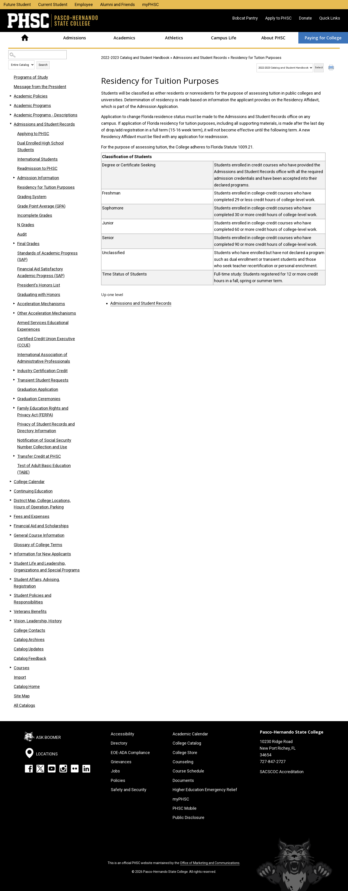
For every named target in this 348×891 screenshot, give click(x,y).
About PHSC (273, 38)
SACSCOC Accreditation (282, 771)
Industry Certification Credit (42, 370)
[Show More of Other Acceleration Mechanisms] (14, 313)
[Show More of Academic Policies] (10, 95)
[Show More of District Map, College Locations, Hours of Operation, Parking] (10, 500)
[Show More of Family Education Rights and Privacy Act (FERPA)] (14, 408)
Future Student (17, 4)
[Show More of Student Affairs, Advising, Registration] (10, 579)
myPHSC (150, 4)
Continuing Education (33, 491)
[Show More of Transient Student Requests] (14, 379)
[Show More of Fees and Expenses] (10, 516)
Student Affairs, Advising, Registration (37, 583)
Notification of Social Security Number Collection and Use (44, 443)
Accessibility (122, 733)
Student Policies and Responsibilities (32, 598)
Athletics (174, 38)
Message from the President (40, 86)
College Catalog (187, 743)
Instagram (63, 768)
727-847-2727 (272, 761)
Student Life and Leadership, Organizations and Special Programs (47, 566)
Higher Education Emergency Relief (205, 789)
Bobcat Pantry (245, 18)
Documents (183, 780)
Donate (305, 18)
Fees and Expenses (31, 516)
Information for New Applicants (42, 553)
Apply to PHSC (278, 18)
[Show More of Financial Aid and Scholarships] (10, 525)
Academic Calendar (190, 733)
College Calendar (29, 481)
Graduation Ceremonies (38, 398)
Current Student (52, 4)
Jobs (115, 771)
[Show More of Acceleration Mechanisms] (14, 303)
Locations (47, 754)
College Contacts (29, 630)
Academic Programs (32, 105)
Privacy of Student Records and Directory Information (46, 427)
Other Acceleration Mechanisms (46, 313)
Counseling (183, 761)
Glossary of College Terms (38, 544)
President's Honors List (38, 285)
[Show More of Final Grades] (14, 243)
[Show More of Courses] (10, 667)
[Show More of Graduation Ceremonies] (14, 398)
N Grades (25, 224)
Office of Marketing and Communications (210, 863)
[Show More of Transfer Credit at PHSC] (14, 456)
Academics (124, 38)
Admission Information (38, 177)
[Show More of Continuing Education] (10, 490)
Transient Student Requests (42, 380)
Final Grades (28, 243)
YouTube (51, 768)
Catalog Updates (29, 649)
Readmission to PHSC (37, 168)
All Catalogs (24, 705)
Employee (84, 4)
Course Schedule (188, 771)
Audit (22, 234)
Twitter (40, 768)
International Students (37, 159)
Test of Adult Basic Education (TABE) (44, 469)
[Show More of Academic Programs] (10, 105)
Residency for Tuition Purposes (46, 187)
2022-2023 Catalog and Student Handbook (135, 57)
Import (20, 677)
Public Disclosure (188, 817)
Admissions (74, 38)
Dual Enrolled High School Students (40, 146)
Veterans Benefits (30, 611)
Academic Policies (31, 96)
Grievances (121, 761)
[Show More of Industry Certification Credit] (14, 370)
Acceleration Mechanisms (41, 303)
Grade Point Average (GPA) (41, 206)
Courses (21, 667)
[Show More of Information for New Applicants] (10, 553)
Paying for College (323, 38)
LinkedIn (86, 768)
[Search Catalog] (37, 54)
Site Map (22, 696)
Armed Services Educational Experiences (42, 326)
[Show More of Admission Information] (14, 177)
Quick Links (329, 18)
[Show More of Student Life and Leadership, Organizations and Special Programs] (10, 563)
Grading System (31, 196)
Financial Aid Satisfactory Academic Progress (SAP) (41, 272)
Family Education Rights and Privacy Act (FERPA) (42, 411)
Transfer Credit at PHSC (39, 456)
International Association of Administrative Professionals (43, 358)
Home (25, 38)
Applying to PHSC (33, 133)
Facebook (28, 768)
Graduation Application (37, 389)
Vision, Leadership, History (38, 620)
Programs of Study (31, 77)
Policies (118, 780)
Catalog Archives (29, 639)
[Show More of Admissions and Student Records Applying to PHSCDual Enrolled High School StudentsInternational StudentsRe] (10, 124)
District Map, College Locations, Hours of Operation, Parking (42, 504)
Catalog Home (27, 686)
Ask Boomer (48, 737)
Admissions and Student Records (200, 57)
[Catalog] (285, 67)
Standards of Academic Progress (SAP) (47, 256)
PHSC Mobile (185, 808)
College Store (185, 752)
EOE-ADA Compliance (130, 752)
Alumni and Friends (117, 4)
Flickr (74, 768)
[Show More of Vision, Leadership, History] (10, 620)
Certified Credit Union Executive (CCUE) (46, 342)
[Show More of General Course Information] (10, 535)
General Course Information (39, 535)
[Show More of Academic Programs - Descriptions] (10, 114)
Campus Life (223, 38)
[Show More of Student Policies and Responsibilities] (10, 595)
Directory (119, 743)
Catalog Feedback (30, 658)
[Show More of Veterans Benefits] (10, 611)
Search (43, 65)
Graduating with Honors (38, 294)
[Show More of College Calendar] (10, 481)
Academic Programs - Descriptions (45, 115)
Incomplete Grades (34, 215)
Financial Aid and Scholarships (41, 525)
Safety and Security (128, 789)
